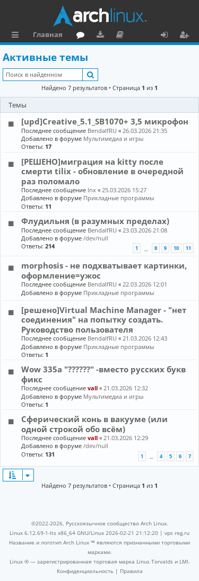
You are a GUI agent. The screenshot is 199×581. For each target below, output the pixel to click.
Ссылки (17, 36)
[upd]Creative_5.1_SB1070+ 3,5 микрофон (104, 121)
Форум (82, 36)
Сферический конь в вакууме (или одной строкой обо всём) (94, 424)
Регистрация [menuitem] (186, 36)
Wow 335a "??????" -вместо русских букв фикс (103, 374)
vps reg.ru (177, 533)
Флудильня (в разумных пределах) (95, 221)
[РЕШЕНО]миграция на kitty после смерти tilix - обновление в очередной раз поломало (102, 171)
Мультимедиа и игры (113, 138)
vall (93, 388)
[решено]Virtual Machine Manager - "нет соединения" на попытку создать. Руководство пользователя (103, 320)
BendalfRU (102, 131)
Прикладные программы (118, 198)
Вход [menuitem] (167, 36)
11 (188, 248)
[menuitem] (85, 571)
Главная (48, 34)
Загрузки (102, 36)
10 (176, 248)
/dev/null (95, 238)
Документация (122, 36)
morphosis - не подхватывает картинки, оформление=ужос (104, 270)
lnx (92, 190)
